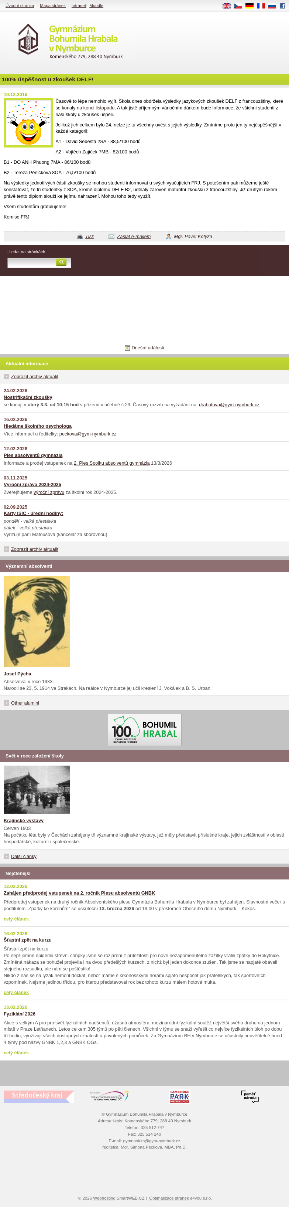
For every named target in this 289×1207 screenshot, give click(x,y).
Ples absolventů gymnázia (33, 455)
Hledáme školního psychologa (38, 426)
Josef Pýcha (17, 674)
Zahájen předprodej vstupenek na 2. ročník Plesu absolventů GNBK (79, 893)
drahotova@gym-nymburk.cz (229, 404)
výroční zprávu (49, 492)
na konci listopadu (95, 108)
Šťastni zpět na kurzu (28, 940)
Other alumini (25, 703)
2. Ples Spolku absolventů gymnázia (112, 463)
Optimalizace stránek (169, 1198)
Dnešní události (147, 347)
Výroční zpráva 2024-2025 (32, 484)
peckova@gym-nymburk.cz (88, 434)
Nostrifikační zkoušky (28, 397)
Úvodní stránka (20, 5)
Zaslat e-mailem (134, 236)
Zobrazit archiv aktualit (34, 376)
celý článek (16, 919)
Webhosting (104, 1198)
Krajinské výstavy (24, 820)
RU (275, 6)
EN (229, 6)
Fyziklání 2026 (19, 1014)
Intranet (79, 5)
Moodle (96, 5)
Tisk (89, 236)
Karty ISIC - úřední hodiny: (33, 513)
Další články (24, 856)
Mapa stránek (53, 5)
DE (252, 6)
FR (263, 6)
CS (241, 6)
